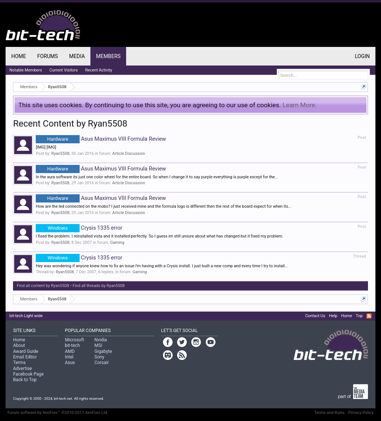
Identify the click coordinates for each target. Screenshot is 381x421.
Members (108, 56)
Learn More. (299, 105)
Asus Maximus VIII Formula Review (101, 138)
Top (359, 315)
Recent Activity (98, 70)
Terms (19, 362)
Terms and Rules (329, 412)
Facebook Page (28, 374)
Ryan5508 (60, 153)
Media (77, 56)
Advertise (22, 368)
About (19, 345)
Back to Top (24, 379)
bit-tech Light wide (26, 315)
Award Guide (25, 351)
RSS (369, 316)
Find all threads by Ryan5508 (99, 285)
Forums (47, 56)
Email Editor (25, 357)
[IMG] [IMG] (46, 147)
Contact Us (315, 315)
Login (362, 56)
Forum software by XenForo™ (57, 412)
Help (333, 315)
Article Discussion (128, 153)
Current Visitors (63, 70)
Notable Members (25, 70)
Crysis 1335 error (79, 227)
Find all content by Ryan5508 (43, 285)
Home (18, 56)
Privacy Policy (361, 412)
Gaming (117, 242)
